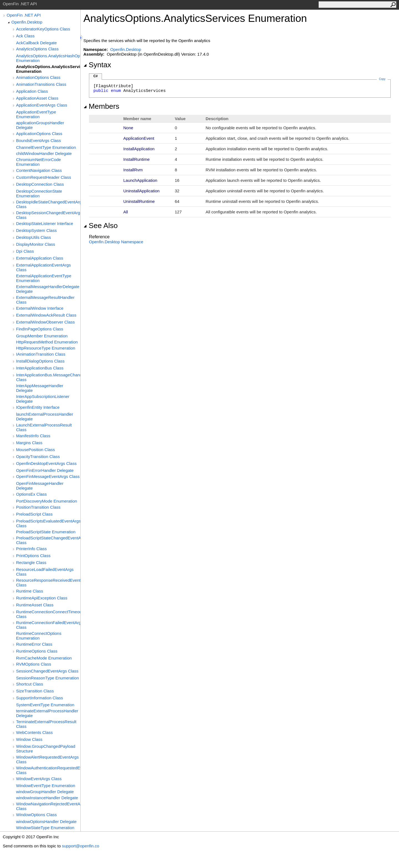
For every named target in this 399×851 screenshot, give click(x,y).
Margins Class (29, 442)
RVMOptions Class (33, 664)
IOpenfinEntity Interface (38, 407)
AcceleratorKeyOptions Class (43, 29)
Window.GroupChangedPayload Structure (45, 748)
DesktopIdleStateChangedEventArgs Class (48, 204)
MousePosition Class (35, 449)
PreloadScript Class (34, 514)
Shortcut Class (29, 684)
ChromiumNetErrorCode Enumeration (38, 162)
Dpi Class (25, 251)
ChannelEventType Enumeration (46, 147)
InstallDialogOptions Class (40, 361)
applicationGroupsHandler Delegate (40, 125)
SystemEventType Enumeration (45, 704)
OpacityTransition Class (38, 456)
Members (101, 106)
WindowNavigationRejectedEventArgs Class (48, 806)
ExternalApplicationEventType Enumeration (43, 278)
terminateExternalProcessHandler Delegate (47, 713)
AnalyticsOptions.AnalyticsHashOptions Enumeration (48, 58)
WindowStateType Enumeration (45, 827)
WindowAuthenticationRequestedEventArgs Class (48, 770)
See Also (100, 225)
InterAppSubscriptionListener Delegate (43, 398)
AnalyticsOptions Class (37, 48)
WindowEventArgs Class (39, 778)
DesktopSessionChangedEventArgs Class (48, 215)
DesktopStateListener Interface (44, 223)
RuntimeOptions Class (36, 651)
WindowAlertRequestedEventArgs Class (47, 759)
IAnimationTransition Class (40, 354)
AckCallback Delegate (36, 42)
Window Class (29, 739)
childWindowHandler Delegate (44, 153)
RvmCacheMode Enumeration (44, 658)
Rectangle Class (31, 562)
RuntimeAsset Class (34, 604)
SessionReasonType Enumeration (47, 678)
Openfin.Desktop (26, 22)
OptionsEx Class (31, 494)
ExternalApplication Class (39, 258)
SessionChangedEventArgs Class (47, 671)
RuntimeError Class (34, 644)
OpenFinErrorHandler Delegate (45, 470)
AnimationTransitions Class (41, 84)
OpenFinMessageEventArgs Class (48, 476)
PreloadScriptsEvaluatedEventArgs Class (48, 523)
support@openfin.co (80, 846)
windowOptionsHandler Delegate (46, 821)
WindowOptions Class (36, 814)
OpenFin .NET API (24, 15)
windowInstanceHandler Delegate (47, 797)
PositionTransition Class (38, 507)
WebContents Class (34, 732)
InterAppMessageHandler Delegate (39, 388)
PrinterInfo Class (31, 548)
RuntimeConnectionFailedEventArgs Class (48, 625)
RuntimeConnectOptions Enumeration (38, 635)
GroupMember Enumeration (42, 335)
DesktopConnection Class (40, 184)
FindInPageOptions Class (39, 329)
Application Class (32, 91)
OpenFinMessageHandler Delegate (39, 485)
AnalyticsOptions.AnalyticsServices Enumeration (48, 69)
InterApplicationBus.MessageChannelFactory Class (48, 377)
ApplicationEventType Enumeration (36, 114)
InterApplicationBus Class (39, 368)
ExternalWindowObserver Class (45, 322)
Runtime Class (29, 591)
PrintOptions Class (33, 555)
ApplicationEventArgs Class (41, 105)
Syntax (97, 65)
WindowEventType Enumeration (45, 785)
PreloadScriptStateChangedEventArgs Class (48, 540)
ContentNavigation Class (39, 170)
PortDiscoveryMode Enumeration (46, 501)
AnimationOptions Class (38, 77)
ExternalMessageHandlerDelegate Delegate (47, 289)
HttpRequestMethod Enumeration (47, 342)
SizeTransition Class (35, 691)
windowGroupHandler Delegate (45, 791)
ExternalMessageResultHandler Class (45, 299)
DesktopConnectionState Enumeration (39, 193)
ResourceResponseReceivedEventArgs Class (48, 582)
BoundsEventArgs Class (38, 140)
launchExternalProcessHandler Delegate (44, 416)
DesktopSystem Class (36, 230)
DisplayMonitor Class (35, 244)
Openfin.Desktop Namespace (116, 241)
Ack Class (25, 35)
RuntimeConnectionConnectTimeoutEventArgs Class (48, 614)
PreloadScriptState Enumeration (45, 531)
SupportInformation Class (39, 697)
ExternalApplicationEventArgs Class (43, 267)
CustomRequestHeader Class (43, 177)
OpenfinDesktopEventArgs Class (46, 463)
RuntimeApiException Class (41, 598)
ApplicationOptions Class (39, 133)
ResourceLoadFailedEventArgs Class (45, 571)
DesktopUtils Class (33, 237)
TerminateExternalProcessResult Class (46, 724)
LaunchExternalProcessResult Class (44, 427)
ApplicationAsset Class (37, 98)
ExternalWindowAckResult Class (46, 315)
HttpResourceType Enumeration (45, 348)
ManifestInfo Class (33, 435)
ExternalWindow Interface (39, 308)
